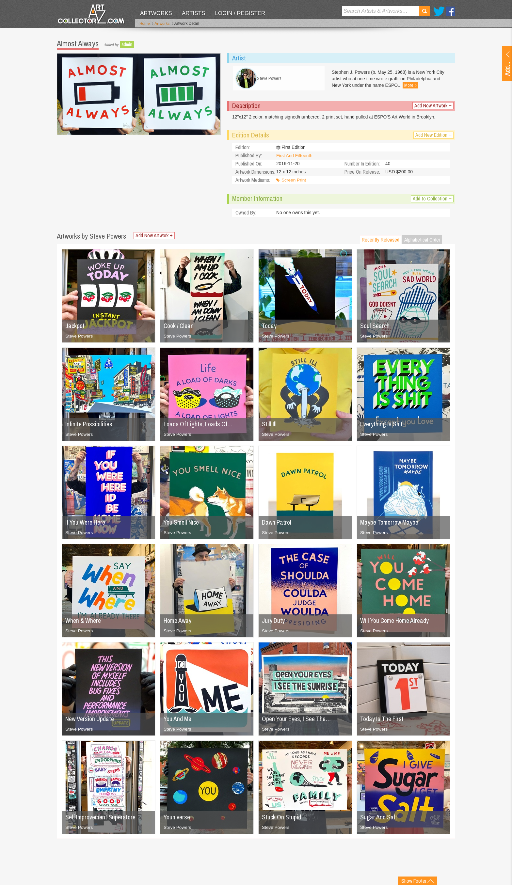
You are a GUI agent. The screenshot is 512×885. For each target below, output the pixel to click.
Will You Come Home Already (396, 622)
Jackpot (75, 327)
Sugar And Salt (379, 818)
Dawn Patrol (277, 523)
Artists (193, 13)
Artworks (156, 13)
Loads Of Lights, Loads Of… (199, 425)
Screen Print (294, 181)
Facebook (450, 11)
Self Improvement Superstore (102, 818)
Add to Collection (432, 200)
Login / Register (240, 13)
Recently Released (380, 241)
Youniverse (177, 818)
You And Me (178, 720)
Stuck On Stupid (282, 818)
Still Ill (269, 425)
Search (424, 11)
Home (144, 24)
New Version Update (90, 720)
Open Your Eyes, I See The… (298, 720)
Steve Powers (79, 337)
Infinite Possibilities (89, 425)
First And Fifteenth (294, 157)
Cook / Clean (180, 327)
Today (269, 327)
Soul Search (375, 327)
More (413, 85)
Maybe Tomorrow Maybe (390, 523)
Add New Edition (433, 136)
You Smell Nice (182, 523)
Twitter (439, 11)
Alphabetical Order (422, 241)
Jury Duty (273, 622)
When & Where (84, 622)
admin (126, 44)
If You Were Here (86, 523)
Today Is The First (383, 720)
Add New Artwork (433, 107)
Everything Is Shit (382, 425)
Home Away (178, 622)
